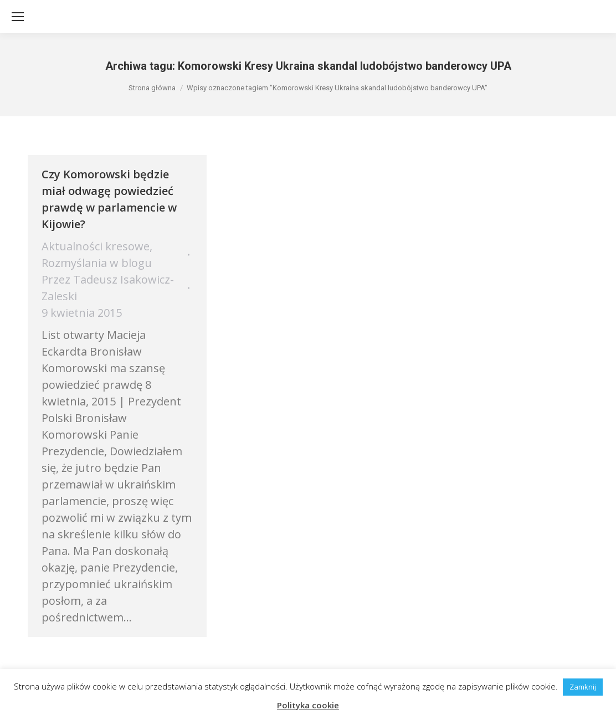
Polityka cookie (308, 705)
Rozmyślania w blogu (97, 262)
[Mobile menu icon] (17, 16)
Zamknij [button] (582, 687)
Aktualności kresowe (96, 246)
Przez (108, 288)
